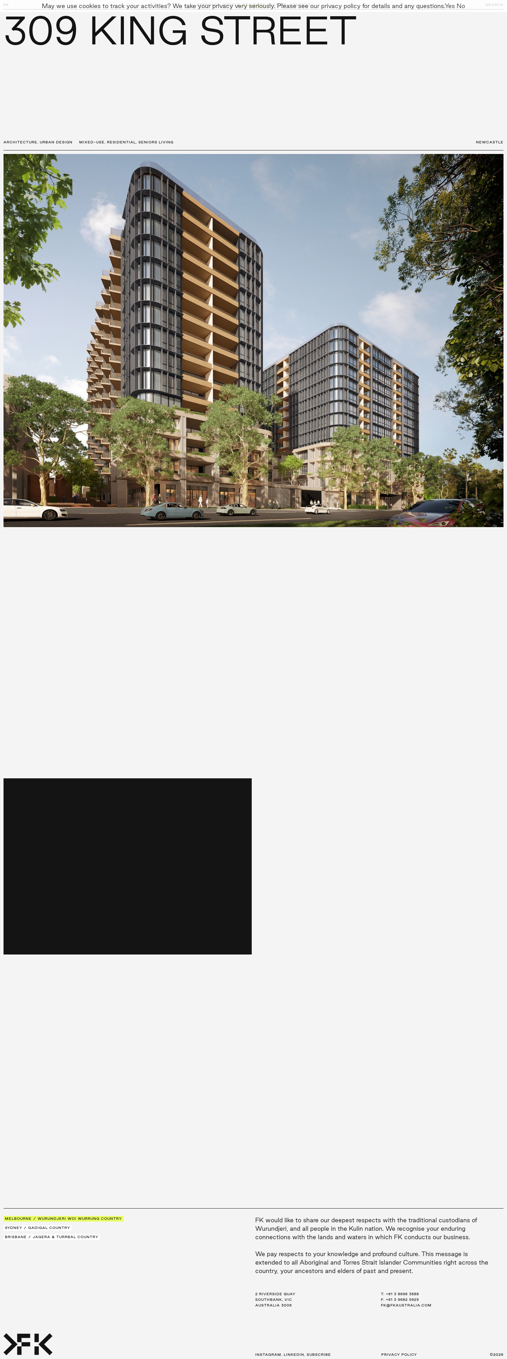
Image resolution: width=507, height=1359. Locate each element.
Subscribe (319, 1355)
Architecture (20, 142)
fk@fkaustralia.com (406, 1305)
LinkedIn (294, 1355)
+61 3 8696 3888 (402, 1294)
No (461, 5)
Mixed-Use (92, 142)
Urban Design (56, 142)
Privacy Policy (399, 1355)
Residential (121, 142)
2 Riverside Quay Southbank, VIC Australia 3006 (275, 1299)
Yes (450, 5)
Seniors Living (156, 142)
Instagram (268, 1355)
